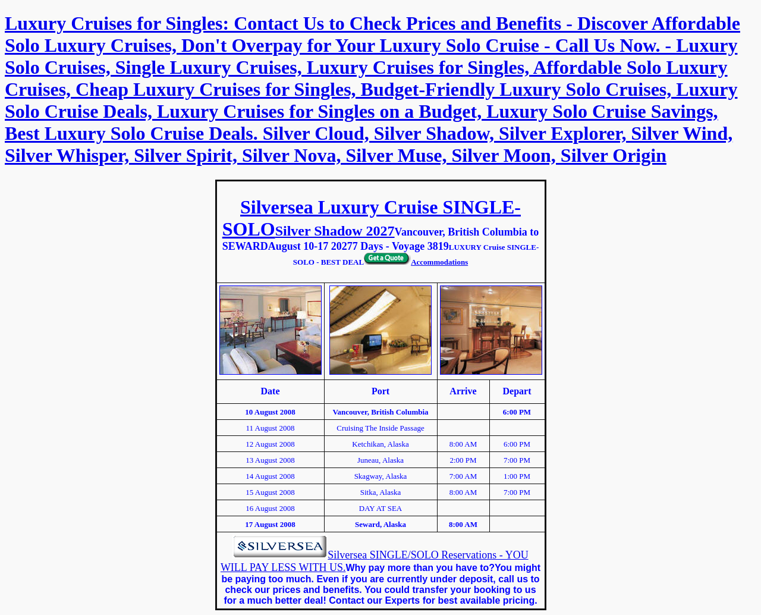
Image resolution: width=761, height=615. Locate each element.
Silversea (348, 555)
